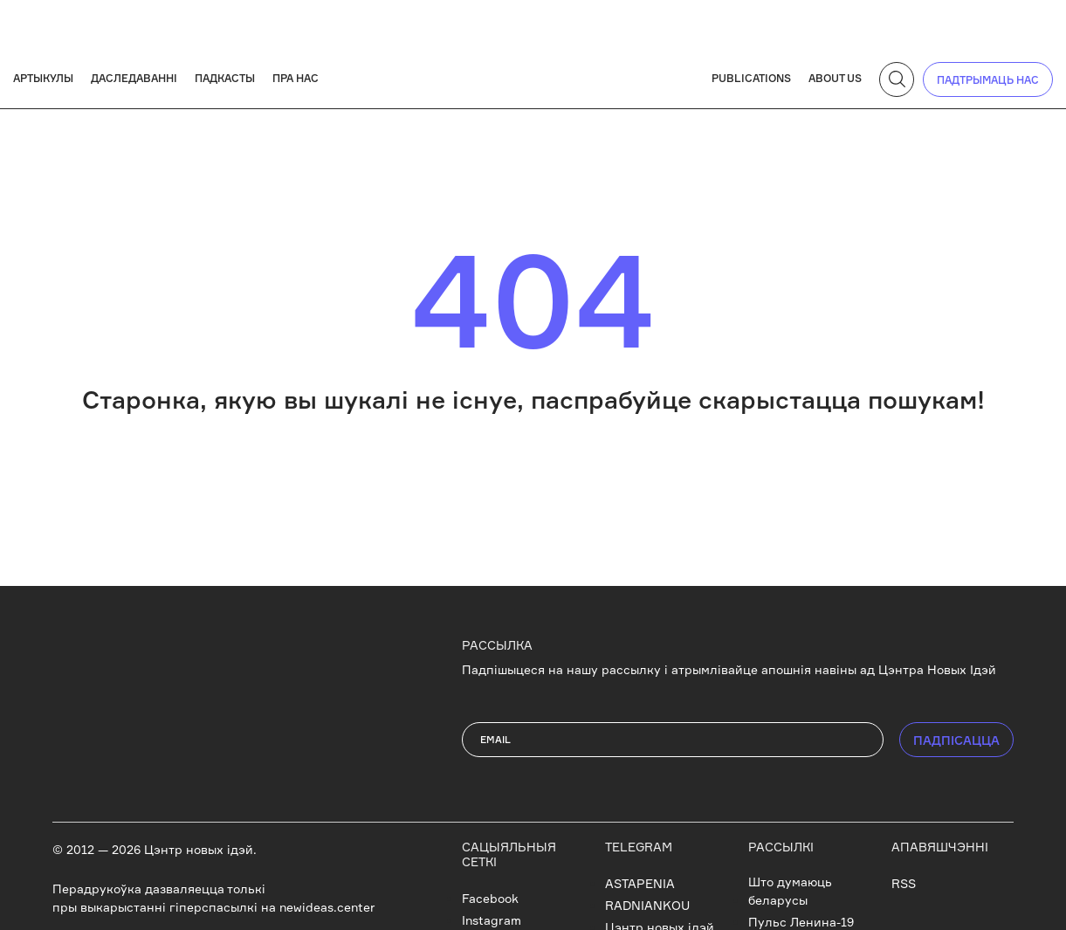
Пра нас (295, 78)
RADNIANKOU (647, 905)
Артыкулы (43, 78)
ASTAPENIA (640, 883)
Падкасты (225, 78)
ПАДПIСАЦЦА (956, 740)
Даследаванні (134, 78)
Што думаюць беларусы (790, 890)
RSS (903, 883)
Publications (751, 78)
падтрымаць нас (988, 79)
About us (835, 78)
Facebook (490, 898)
